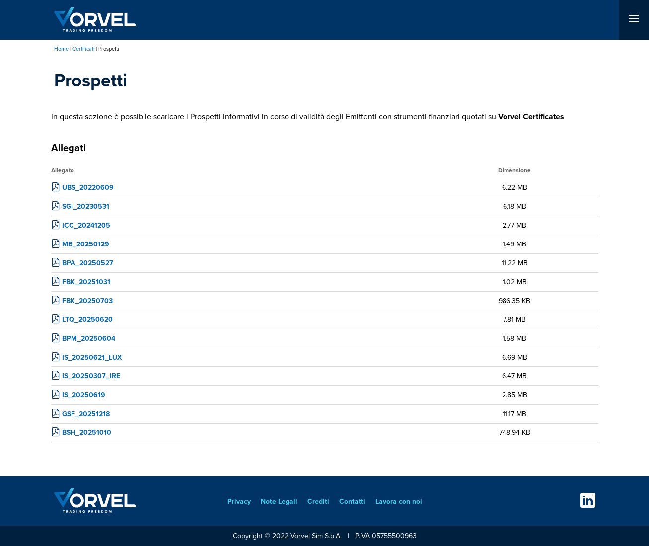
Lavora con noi (398, 501)
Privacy (239, 501)
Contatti (352, 501)
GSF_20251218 (86, 414)
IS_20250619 (83, 395)
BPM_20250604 (88, 338)
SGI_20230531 (85, 206)
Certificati (83, 49)
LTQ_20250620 (87, 319)
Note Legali (279, 501)
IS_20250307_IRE (91, 376)
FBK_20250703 (87, 301)
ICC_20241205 (86, 225)
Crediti (318, 501)
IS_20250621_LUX (92, 357)
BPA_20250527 (87, 263)
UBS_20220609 (88, 187)
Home (61, 49)
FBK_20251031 (86, 282)
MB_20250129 (85, 244)
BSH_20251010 (86, 432)
